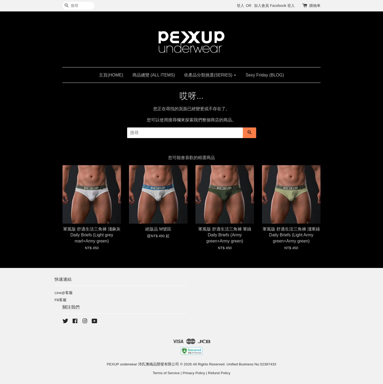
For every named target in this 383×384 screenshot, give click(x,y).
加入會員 (261, 5)
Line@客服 (64, 293)
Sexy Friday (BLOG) (265, 75)
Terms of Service (166, 373)
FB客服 (60, 300)
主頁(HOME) (111, 75)
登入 (240, 5)
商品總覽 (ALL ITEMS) (153, 75)
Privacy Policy (193, 373)
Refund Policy (219, 373)
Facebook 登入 (282, 5)
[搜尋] (78, 6)
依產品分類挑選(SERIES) (210, 75)
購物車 (314, 5)
